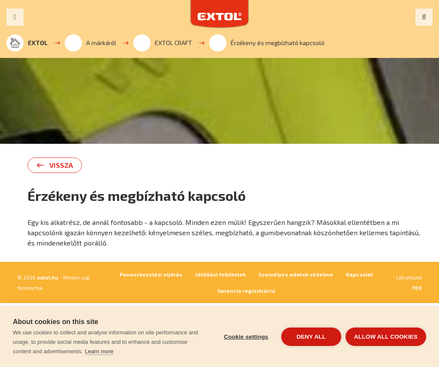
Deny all (311, 337)
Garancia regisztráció (246, 291)
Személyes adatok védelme (296, 274)
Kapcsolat (359, 274)
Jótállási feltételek (220, 274)
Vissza (61, 165)
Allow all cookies (386, 337)
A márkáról (90, 43)
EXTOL (27, 43)
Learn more (99, 351)
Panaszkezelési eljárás (151, 274)
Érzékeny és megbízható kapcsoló (267, 43)
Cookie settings (246, 337)
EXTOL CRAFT (162, 43)
